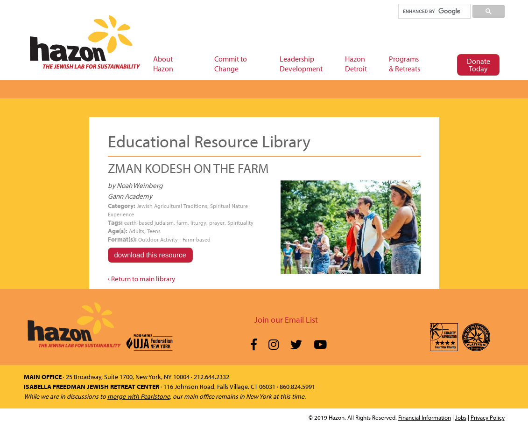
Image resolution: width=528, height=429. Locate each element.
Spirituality (240, 222)
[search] (434, 11)
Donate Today (478, 64)
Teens (154, 231)
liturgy (198, 222)
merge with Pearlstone (138, 396)
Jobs (460, 417)
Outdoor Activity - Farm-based (174, 239)
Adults (136, 231)
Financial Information (424, 417)
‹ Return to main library (141, 278)
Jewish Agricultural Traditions (172, 205)
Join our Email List (286, 319)
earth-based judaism (149, 222)
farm (182, 222)
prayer (217, 222)
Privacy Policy (488, 417)
